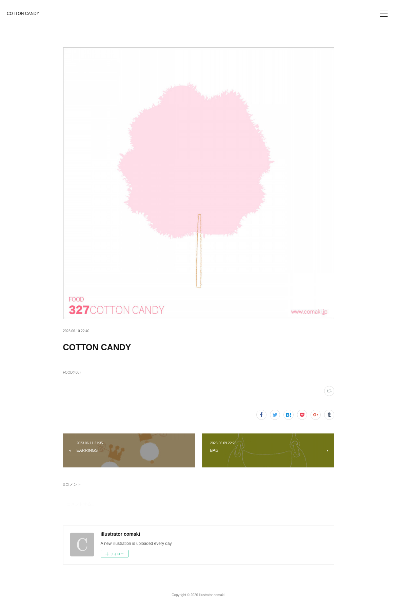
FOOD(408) (72, 372)
